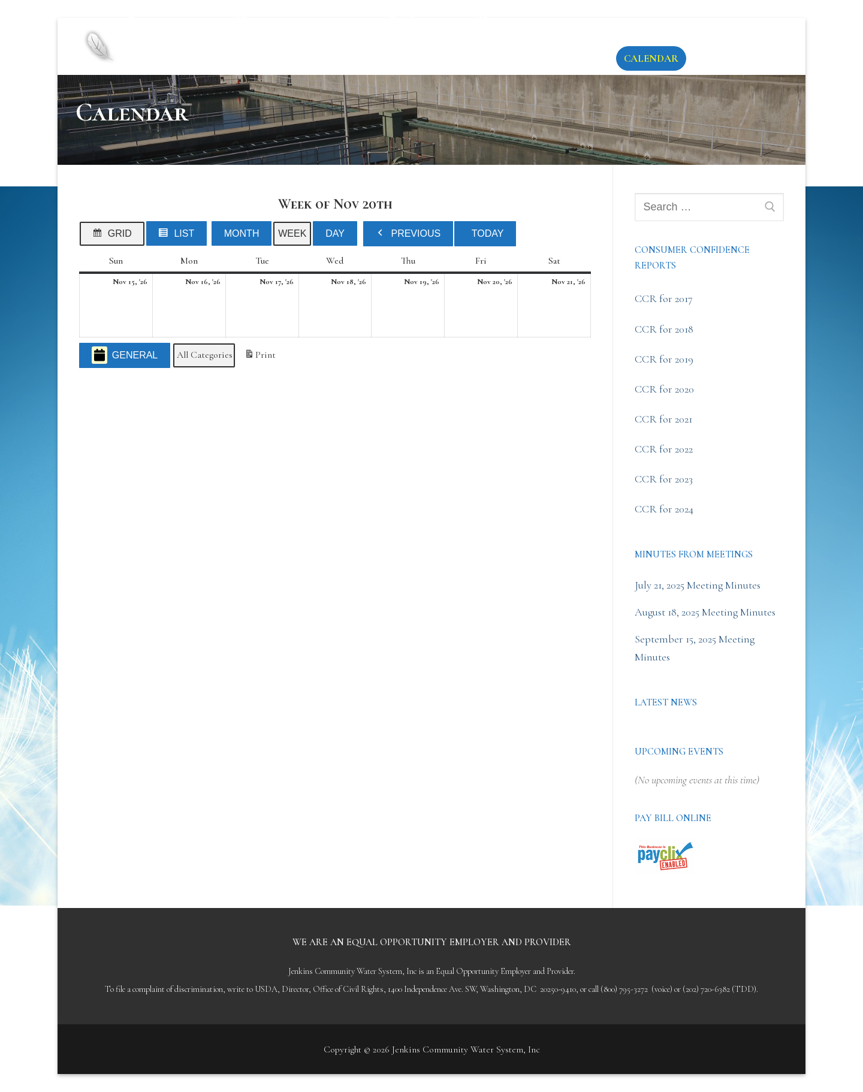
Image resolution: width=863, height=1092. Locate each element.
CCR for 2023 (664, 478)
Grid (114, 235)
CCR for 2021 (663, 419)
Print (260, 357)
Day (335, 233)
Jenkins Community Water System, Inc (349, 36)
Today (488, 233)
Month (241, 233)
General (125, 355)
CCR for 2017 (664, 298)
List (179, 235)
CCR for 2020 (664, 389)
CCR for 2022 (664, 448)
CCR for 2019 (664, 359)
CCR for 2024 (664, 508)
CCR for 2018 (664, 329)
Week (292, 233)
